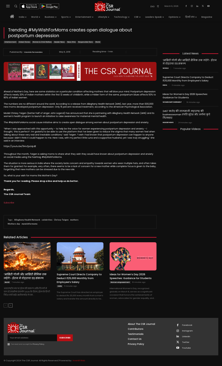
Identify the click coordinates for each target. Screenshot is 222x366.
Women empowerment (120, 282)
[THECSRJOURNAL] (108, 6)
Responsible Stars (85, 42)
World (98, 42)
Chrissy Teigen (61, 220)
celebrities (47, 220)
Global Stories (24, 42)
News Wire (71, 42)
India (60, 286)
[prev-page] (6, 305)
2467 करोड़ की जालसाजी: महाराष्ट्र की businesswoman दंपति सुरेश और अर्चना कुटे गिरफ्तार (186, 113)
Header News (59, 42)
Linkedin (186, 336)
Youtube (186, 348)
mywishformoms (29, 224)
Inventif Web (79, 360)
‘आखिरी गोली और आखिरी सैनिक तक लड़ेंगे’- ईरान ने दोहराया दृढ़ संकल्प (25, 276)
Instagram (187, 330)
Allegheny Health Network (27, 220)
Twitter (185, 342)
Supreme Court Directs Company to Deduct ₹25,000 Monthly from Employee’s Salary (79, 278)
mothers (74, 220)
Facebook (187, 325)
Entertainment (10, 42)
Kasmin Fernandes (33, 52)
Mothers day (14, 224)
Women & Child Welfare (42, 42)
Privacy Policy (38, 344)
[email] (32, 337)
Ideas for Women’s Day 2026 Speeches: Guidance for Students (131, 276)
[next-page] (10, 305)
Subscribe (9, 202)
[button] (15, 6)
